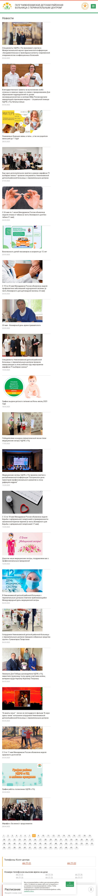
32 (66, 481)
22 (14, 481)
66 (56, 489)
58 (14, 489)
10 (43, 477)
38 (4, 485)
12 (53, 477)
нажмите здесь (29, 891)
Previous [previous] (4, 815)
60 (25, 489)
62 (35, 489)
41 (20, 485)
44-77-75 (49, 519)
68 (66, 489)
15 (69, 477)
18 (84, 477)
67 (61, 489)
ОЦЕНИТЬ (63, 729)
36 (87, 481)
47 (51, 485)
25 (30, 481)
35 (82, 481)
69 (71, 489)
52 (76, 485)
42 (25, 485)
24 (25, 481)
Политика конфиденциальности (84, 893)
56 (4, 489)
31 (61, 481)
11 (48, 477)
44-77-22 (71, 505)
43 (30, 485)
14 (64, 477)
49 (61, 485)
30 (56, 481)
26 (35, 481)
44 (35, 485)
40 (14, 485)
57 (9, 489)
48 (56, 485)
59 (20, 489)
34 (76, 481)
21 (9, 481)
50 (66, 485)
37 (92, 481)
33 (71, 481)
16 (74, 477)
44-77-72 (19, 516)
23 (20, 481)
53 (82, 485)
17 (79, 477)
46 (45, 485)
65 (51, 489)
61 (30, 489)
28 (45, 481)
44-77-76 (78, 516)
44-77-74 (49, 516)
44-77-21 (26, 505)
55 (92, 485)
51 (71, 485)
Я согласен (70, 884)
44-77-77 (78, 519)
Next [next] (94, 815)
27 (40, 481)
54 (87, 485)
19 (90, 477)
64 (45, 489)
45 (40, 485)
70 (76, 489)
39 (9, 485)
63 (40, 489)
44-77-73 (19, 519)
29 (51, 481)
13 (59, 477)
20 (4, 481)
